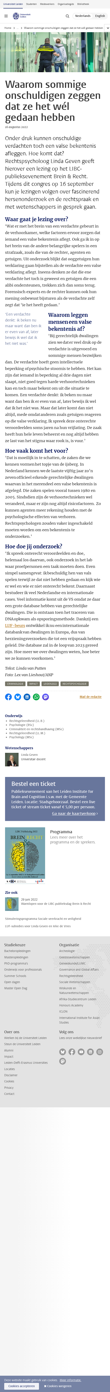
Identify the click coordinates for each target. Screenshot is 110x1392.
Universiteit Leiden (13, 4)
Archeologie (67, 951)
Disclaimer (10, 1075)
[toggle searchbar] (67, 16)
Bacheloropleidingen (17, 951)
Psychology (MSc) (21, 737)
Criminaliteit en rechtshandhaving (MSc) (36, 729)
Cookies (9, 1081)
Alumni (8, 1050)
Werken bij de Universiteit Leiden (25, 1038)
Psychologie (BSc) (21, 725)
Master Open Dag (15, 988)
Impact (8, 1057)
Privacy (8, 1088)
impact (33, 684)
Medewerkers (47, 4)
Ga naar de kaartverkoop (73, 813)
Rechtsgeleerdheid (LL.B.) (26, 721)
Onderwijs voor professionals (23, 970)
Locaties (9, 1069)
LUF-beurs (15, 625)
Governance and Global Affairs (79, 970)
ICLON (63, 1012)
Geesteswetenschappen (74, 957)
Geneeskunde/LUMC (72, 964)
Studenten (31, 4)
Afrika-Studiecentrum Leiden (77, 999)
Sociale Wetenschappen (74, 982)
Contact (9, 1094)
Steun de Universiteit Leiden (22, 1044)
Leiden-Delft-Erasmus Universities (26, 1063)
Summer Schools (15, 976)
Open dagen (12, 982)
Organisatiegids (66, 4)
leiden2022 (50, 684)
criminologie (15, 684)
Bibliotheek (83, 4)
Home (7, 28)
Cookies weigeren (59, 1386)
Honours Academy (71, 1005)
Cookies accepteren (21, 1386)
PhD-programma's (16, 964)
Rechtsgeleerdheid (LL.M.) (27, 733)
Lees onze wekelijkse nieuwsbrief (80, 1038)
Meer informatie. (70, 1380)
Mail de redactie (91, 697)
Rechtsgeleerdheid (71, 976)
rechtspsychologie (75, 684)
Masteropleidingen (16, 957)
